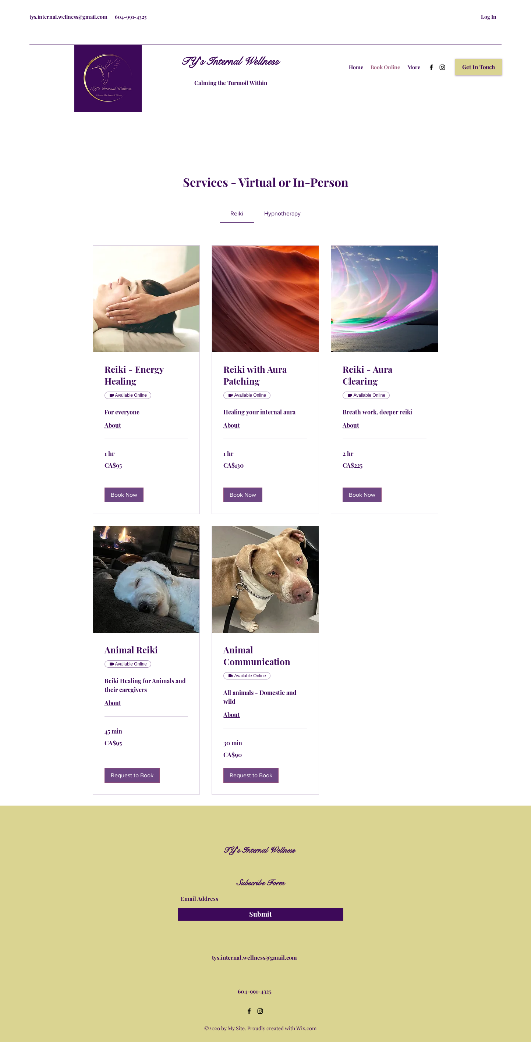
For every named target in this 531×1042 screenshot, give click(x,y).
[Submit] (260, 914)
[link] (236, 213)
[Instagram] (442, 67)
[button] (478, 67)
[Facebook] (431, 67)
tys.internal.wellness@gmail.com (68, 16)
